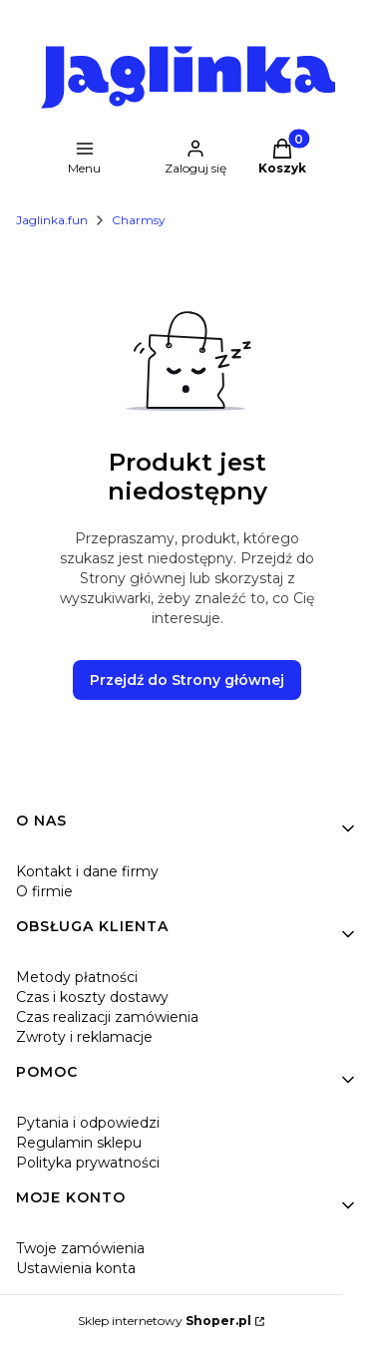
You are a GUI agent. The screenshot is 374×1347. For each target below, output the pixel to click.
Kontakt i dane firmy (87, 871)
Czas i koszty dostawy (92, 997)
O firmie (44, 891)
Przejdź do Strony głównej (187, 680)
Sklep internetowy (164, 1320)
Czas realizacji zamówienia (107, 1017)
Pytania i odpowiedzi (88, 1123)
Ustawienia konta (76, 1268)
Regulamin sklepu (79, 1143)
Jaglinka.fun (52, 219)
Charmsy (139, 219)
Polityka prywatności (88, 1163)
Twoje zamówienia (80, 1248)
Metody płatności (77, 977)
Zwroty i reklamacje (84, 1037)
